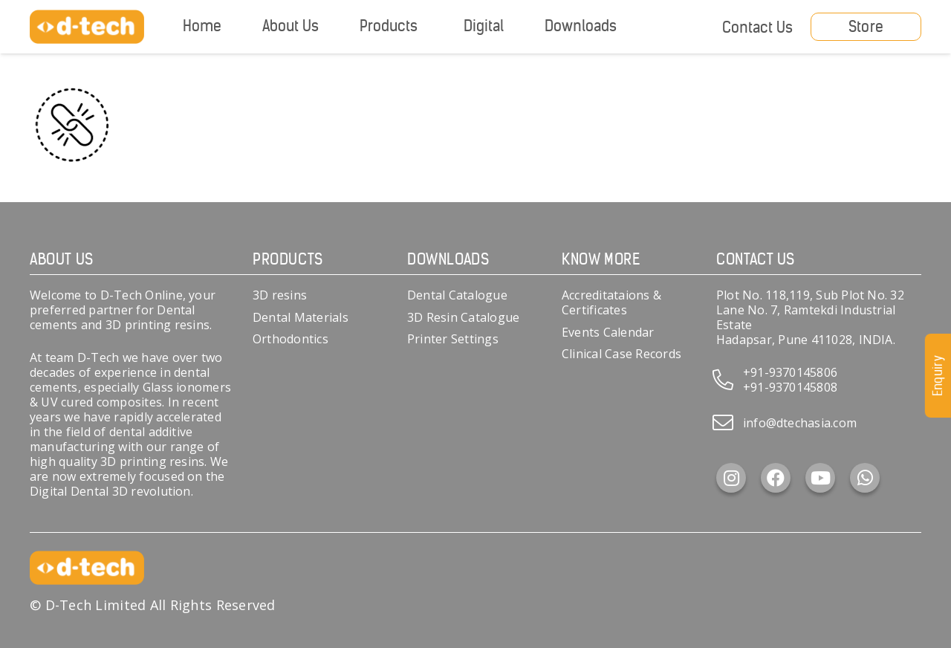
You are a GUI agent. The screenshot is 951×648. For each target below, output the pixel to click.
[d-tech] (87, 27)
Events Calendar (608, 332)
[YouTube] (820, 478)
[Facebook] (776, 478)
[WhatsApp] (865, 478)
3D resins (280, 295)
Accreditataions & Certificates (611, 302)
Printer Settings (453, 339)
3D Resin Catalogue (463, 317)
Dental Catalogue (457, 295)
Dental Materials (300, 317)
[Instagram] (731, 478)
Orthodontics (290, 339)
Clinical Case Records (621, 354)
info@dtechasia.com (800, 423)
